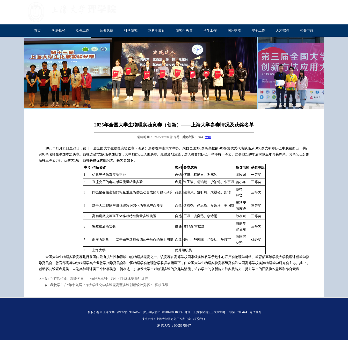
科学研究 (131, 30)
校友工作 (310, 18)
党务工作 (82, 30)
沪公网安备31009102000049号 (163, 312)
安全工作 (258, 30)
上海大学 (293, 7)
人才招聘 (282, 30)
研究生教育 (184, 30)
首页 (37, 30)
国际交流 (234, 30)
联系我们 (199, 319)
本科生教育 (156, 30)
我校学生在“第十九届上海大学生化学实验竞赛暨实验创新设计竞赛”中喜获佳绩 (109, 285)
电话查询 (255, 312)
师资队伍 (106, 30)
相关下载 (306, 30)
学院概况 (58, 30)
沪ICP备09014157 (129, 312)
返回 (208, 137)
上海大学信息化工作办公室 (174, 319)
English (314, 7)
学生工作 (210, 30)
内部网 (284, 18)
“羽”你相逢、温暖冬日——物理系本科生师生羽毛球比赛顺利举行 (99, 279)
